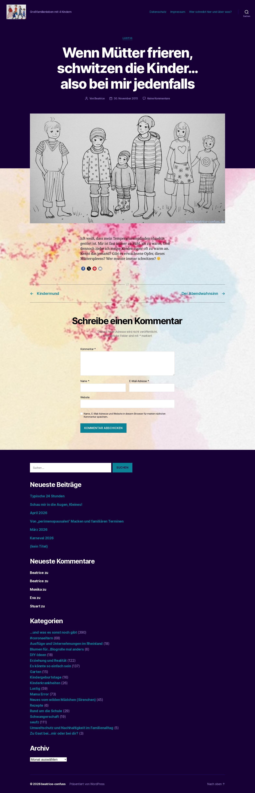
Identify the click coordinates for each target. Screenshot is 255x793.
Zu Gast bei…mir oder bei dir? (54, 733)
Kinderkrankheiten (45, 683)
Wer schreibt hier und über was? (210, 11)
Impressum (177, 11)
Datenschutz (158, 11)
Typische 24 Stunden (47, 496)
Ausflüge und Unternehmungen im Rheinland (66, 643)
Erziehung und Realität (48, 660)
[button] (83, 268)
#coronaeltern (41, 638)
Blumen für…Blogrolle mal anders (57, 649)
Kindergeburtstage (45, 677)
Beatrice (99, 98)
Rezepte (36, 705)
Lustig (127, 38)
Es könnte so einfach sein (50, 666)
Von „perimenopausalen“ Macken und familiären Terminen (77, 521)
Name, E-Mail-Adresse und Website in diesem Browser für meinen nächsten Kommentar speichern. (125, 415)
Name (84, 381)
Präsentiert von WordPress (87, 784)
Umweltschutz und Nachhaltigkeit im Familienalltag (71, 728)
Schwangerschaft (44, 716)
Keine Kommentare (158, 98)
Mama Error (39, 694)
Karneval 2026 (42, 538)
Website (85, 397)
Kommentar (88, 349)
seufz (34, 722)
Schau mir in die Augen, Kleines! (56, 504)
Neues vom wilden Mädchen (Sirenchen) (63, 700)
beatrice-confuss (53, 784)
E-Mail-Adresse (139, 381)
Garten (35, 672)
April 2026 (38, 513)
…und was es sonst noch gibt (53, 632)
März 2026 (38, 529)
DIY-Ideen (38, 655)
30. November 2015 (126, 98)
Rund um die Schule (46, 711)
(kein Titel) (39, 546)
